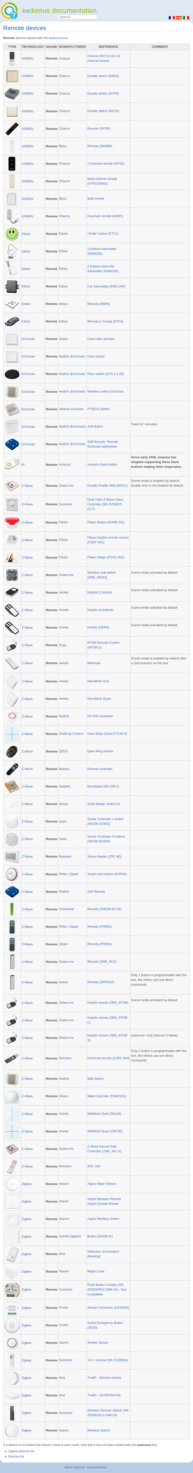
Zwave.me (66, 485)
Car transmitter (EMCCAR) (106, 286)
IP (23, 465)
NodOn (64, 716)
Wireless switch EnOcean (105, 391)
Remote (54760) (99, 128)
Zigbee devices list (21, 1451)
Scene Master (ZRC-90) (104, 856)
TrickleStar (66, 909)
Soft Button (95, 426)
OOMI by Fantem (71, 733)
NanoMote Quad (99, 698)
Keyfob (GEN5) (98, 627)
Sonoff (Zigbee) (70, 1236)
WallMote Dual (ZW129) (104, 1114)
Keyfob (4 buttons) (100, 610)
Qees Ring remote (100, 751)
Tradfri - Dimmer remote (104, 1377)
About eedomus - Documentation (86, 1467)
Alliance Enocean (71, 409)
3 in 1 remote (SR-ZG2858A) (107, 1360)
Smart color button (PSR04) (107, 874)
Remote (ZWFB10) (100, 982)
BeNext (64, 769)
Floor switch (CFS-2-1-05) (105, 374)
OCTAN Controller (100, 716)
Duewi (63, 982)
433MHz (27, 58)
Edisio (26, 234)
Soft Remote (96, 891)
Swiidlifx (64, 786)
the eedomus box (55, 38)
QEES (63, 751)
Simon (63, 804)
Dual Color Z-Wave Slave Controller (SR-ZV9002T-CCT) (105, 504)
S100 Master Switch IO (103, 804)
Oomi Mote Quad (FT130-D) (107, 733)
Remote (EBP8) (98, 304)
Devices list (16, 1456)
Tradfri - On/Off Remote (104, 1395)
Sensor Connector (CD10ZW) (108, 1307)
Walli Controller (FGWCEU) (106, 1096)
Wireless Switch (98, 1430)
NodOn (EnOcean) (72, 356)
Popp (62, 645)
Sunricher (65, 504)
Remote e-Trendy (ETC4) (105, 321)
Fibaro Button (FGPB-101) (106, 522)
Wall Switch (95, 1078)
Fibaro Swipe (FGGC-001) (106, 557)
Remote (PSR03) (99, 926)
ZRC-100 (93, 1166)
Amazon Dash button (102, 464)
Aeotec (64, 592)
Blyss (62, 146)
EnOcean (28, 339)
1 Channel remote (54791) (106, 163)
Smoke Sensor (97, 1342)
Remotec (65, 856)
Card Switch (96, 356)
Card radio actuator (101, 339)
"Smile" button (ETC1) (103, 233)
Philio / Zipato (68, 874)
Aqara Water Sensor (101, 1184)
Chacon (64, 58)
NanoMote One (98, 681)
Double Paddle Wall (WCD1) (107, 485)
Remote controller (100, 769)
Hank (62, 821)
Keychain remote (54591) (105, 216)
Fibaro (63, 522)
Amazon (65, 464)
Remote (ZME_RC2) (102, 961)
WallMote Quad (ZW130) (105, 1131)
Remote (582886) (99, 146)
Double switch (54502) (103, 76)
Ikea (62, 1254)
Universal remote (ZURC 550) (108, 1058)
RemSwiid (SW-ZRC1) (103, 786)
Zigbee (26, 1184)
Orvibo (63, 1307)
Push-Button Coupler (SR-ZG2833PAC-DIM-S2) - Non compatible (107, 1289)
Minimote (93, 663)
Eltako (63, 339)
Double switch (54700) (103, 93)
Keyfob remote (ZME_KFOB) (107, 1002)
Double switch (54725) (103, 111)
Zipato (63, 944)
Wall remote (95, 198)
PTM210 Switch (98, 409)
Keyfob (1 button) (99, 592)
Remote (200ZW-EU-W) (104, 909)
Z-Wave (27, 486)
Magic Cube (96, 1271)
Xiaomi (64, 1184)
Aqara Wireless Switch (103, 1219)
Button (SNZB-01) (100, 1236)
